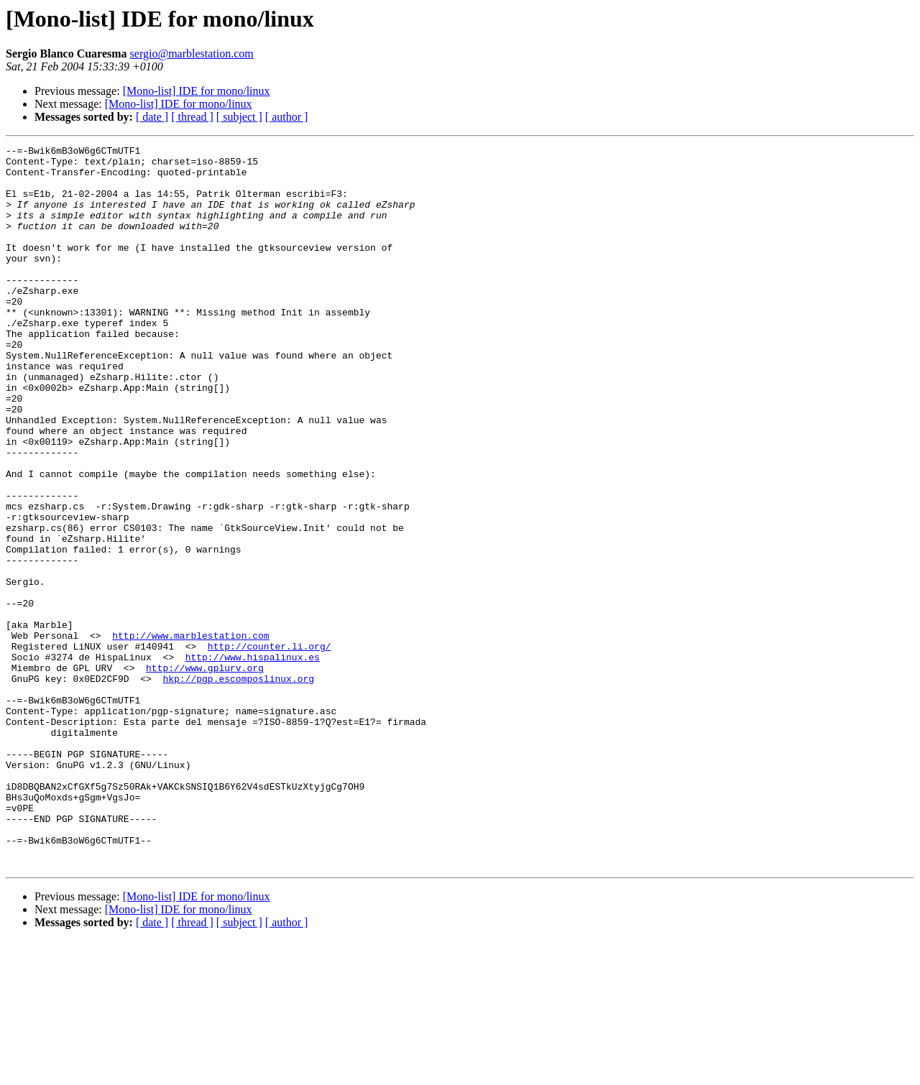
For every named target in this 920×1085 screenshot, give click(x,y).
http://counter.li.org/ (269, 747)
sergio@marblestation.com (192, 53)
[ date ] (152, 117)
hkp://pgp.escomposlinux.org (238, 786)
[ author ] (286, 117)
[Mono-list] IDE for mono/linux (196, 91)
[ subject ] (239, 117)
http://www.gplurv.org (205, 773)
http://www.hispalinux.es (252, 760)
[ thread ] (192, 117)
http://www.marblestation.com (190, 734)
